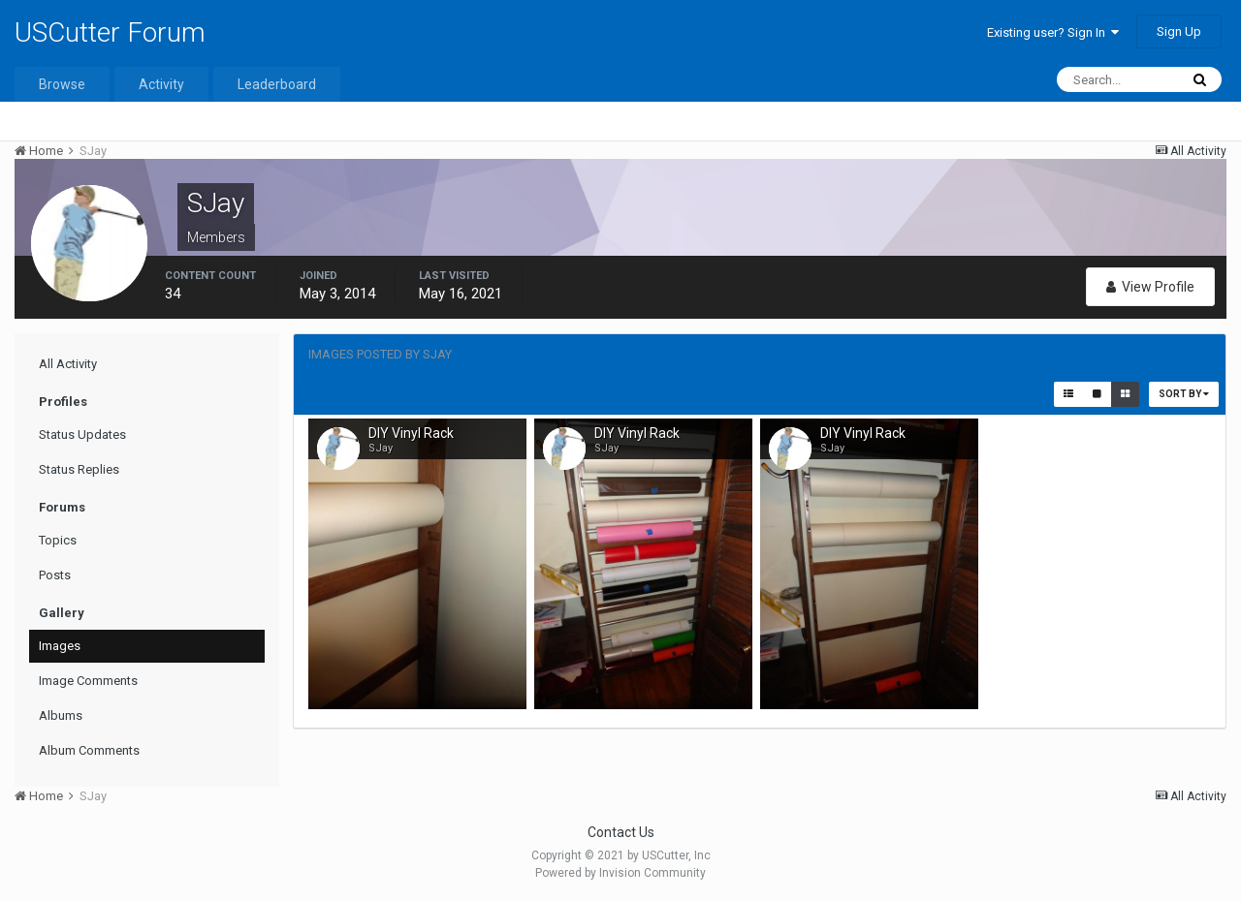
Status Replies (79, 469)
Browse (62, 84)
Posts (55, 575)
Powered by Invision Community (620, 873)
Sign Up (1179, 31)
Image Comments (88, 680)
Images (59, 645)
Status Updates (82, 434)
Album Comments (89, 750)
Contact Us (621, 832)
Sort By (1184, 393)
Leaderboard (277, 84)
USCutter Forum (110, 32)
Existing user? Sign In (1053, 32)
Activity (161, 84)
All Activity (68, 364)
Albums (60, 715)
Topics (58, 540)
